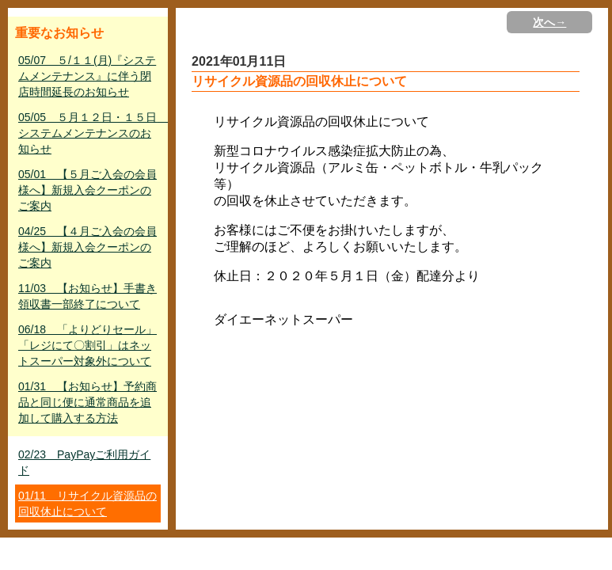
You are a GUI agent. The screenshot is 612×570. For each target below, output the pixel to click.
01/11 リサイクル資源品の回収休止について (87, 503)
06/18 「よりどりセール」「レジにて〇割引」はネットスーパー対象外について (87, 345)
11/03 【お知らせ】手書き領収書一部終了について (87, 296)
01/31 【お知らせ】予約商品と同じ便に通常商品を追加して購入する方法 (87, 402)
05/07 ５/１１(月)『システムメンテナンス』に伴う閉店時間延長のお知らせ (87, 76)
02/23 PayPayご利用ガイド (84, 462)
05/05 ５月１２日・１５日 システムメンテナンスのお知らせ (89, 133)
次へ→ (549, 22)
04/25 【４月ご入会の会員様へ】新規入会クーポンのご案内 (87, 247)
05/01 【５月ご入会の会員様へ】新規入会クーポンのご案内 (87, 190)
